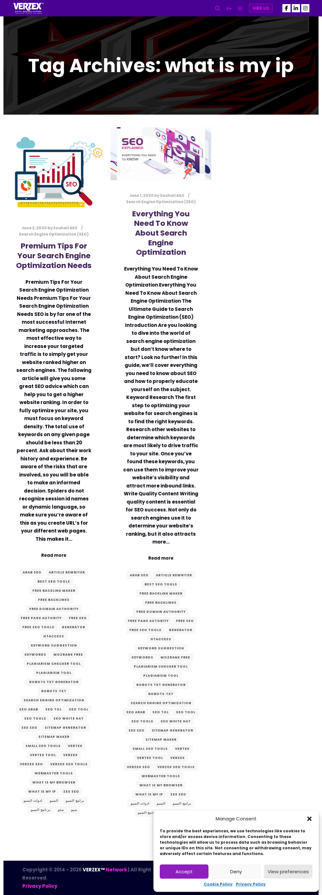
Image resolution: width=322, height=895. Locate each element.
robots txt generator (54, 682)
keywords (35, 654)
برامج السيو (75, 800)
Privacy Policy (251, 884)
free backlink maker (53, 590)
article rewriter (67, 572)
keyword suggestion (54, 645)
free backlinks (53, 599)
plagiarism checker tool (54, 663)
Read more (53, 555)
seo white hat (68, 718)
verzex (70, 755)
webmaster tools (54, 773)
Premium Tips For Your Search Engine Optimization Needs (54, 255)
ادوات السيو (33, 800)
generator (73, 627)
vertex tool (43, 755)
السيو (54, 800)
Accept (184, 871)
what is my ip (42, 791)
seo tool (78, 709)
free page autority (41, 618)
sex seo (29, 727)
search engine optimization (54, 700)
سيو (74, 809)
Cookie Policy (218, 884)
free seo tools (38, 627)
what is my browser (53, 782)
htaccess (53, 636)
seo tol (53, 709)
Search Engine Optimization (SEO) (54, 234)
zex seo (71, 791)
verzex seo (31, 764)
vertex (75, 746)
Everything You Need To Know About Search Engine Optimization (160, 232)
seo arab (28, 709)
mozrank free (68, 654)
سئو (61, 809)
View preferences (288, 871)
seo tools (35, 718)
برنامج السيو (41, 809)
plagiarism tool (53, 672)
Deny (236, 871)
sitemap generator (65, 727)
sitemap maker (53, 736)
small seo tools (43, 746)
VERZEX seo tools (69, 764)
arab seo (32, 572)
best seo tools (53, 581)
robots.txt (53, 691)
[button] (309, 819)
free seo (78, 618)
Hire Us (261, 8)
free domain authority (54, 609)
